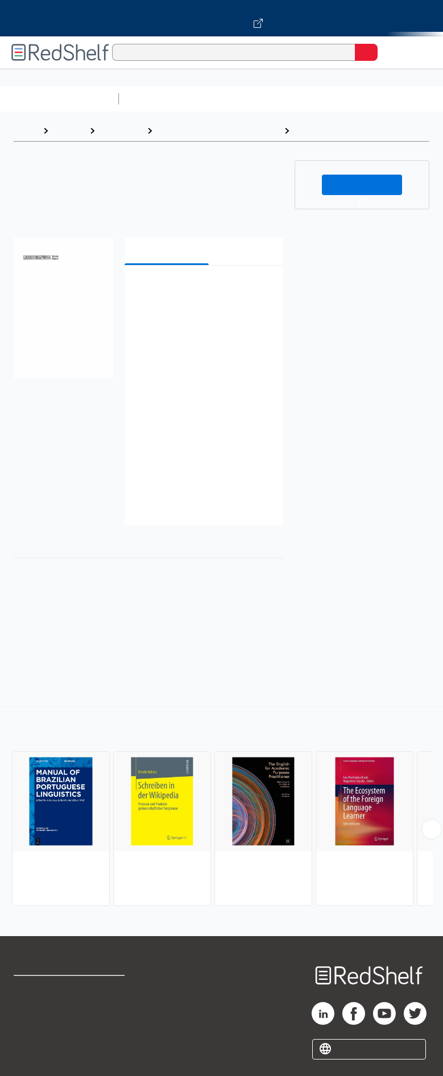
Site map (31, 1064)
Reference (121, 130)
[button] (202, 291)
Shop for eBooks (47, 989)
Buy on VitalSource (362, 185)
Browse (68, 130)
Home (26, 130)
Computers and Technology (325, 98)
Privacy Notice (43, 1039)
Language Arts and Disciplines (218, 130)
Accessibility (113, 1039)
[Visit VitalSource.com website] (221, 18)
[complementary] (221, 807)
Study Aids (153, 98)
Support (29, 1014)
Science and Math (223, 98)
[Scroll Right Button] (431, 829)
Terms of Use (115, 989)
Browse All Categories (59, 98)
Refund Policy (115, 1014)
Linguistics (318, 130)
